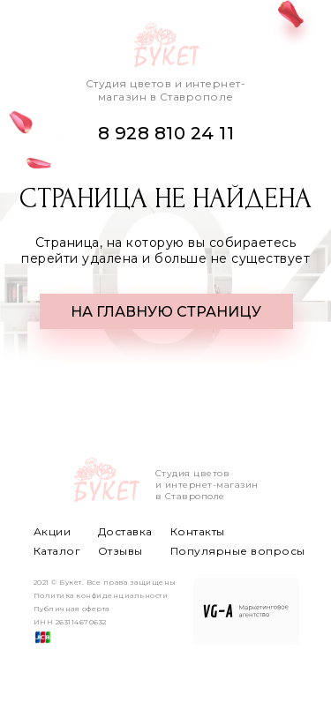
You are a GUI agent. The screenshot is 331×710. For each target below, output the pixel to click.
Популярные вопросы (237, 550)
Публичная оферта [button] (71, 608)
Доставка (125, 531)
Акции (52, 531)
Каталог (57, 550)
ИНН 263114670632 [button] (70, 621)
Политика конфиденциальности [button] (101, 595)
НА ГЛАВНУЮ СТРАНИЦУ (166, 311)
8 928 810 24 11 (166, 133)
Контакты (197, 531)
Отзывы (120, 550)
